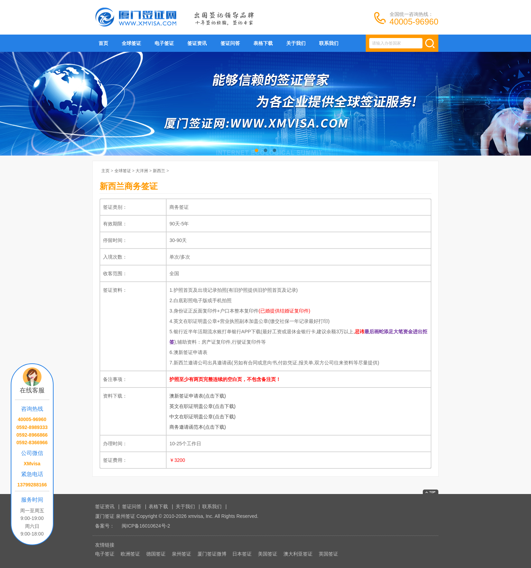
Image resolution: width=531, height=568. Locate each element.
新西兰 (159, 170)
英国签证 (328, 554)
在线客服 (32, 390)
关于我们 (296, 43)
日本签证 (242, 554)
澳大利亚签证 (298, 554)
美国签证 (267, 554)
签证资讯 (197, 43)
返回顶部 (430, 492)
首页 (103, 43)
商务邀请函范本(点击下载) (197, 427)
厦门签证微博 (211, 554)
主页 (105, 170)
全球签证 (131, 43)
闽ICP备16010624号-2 (146, 526)
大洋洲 (142, 170)
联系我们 (328, 43)
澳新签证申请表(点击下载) (197, 396)
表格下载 (263, 43)
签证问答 (230, 43)
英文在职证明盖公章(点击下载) (202, 406)
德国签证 (156, 554)
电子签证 (164, 43)
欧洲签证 (130, 554)
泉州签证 (181, 554)
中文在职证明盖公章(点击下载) (202, 416)
